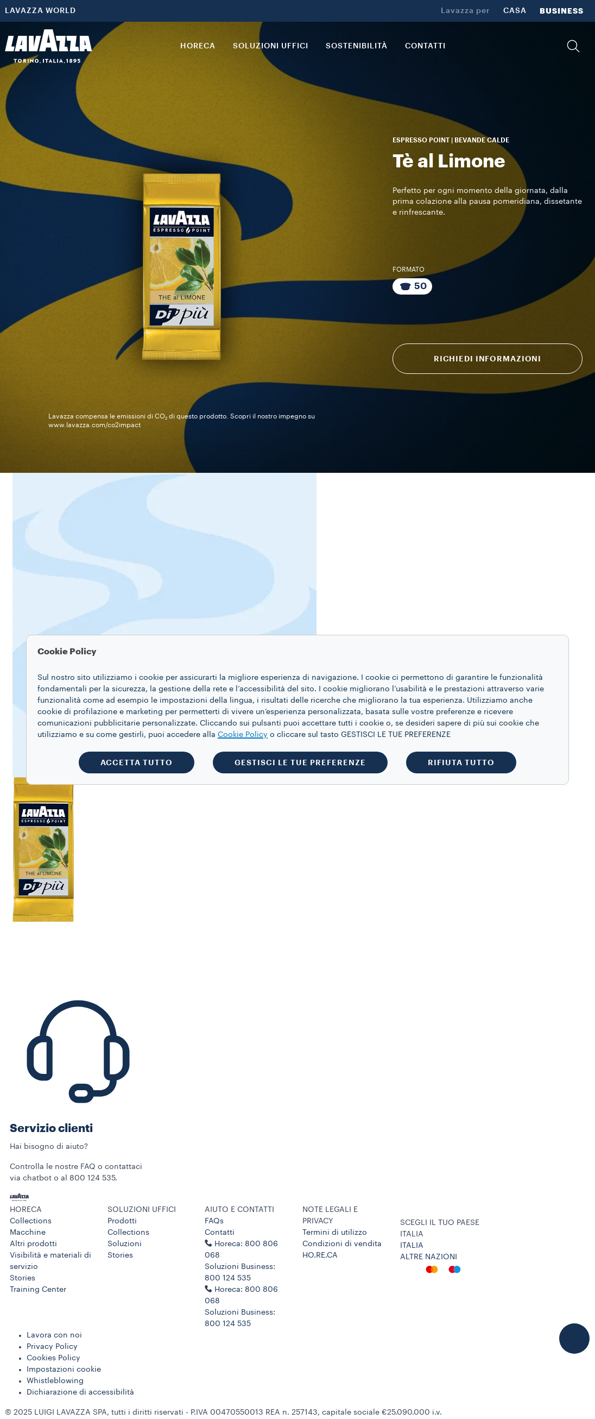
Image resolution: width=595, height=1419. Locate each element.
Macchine (28, 1232)
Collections (31, 1221)
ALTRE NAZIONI (428, 1257)
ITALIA (411, 1245)
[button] (573, 46)
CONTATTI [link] (425, 46)
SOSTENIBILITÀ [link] (357, 46)
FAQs (214, 1221)
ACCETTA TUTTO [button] (136, 762)
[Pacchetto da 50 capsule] (412, 286)
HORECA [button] (198, 46)
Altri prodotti (33, 1244)
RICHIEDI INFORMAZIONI (487, 358)
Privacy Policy (52, 1347)
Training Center (38, 1289)
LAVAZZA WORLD (40, 11)
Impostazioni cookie (64, 1369)
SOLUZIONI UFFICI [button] (270, 46)
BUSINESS (562, 11)
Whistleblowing (55, 1381)
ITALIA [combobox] (411, 1234)
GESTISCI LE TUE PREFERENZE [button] (300, 762)
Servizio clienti (51, 1128)
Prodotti (122, 1221)
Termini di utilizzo (334, 1232)
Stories (22, 1278)
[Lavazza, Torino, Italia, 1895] (48, 46)
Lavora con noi (54, 1335)
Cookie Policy (243, 735)
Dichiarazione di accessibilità (80, 1392)
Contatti (220, 1232)
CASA (515, 11)
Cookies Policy (53, 1358)
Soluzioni (124, 1244)
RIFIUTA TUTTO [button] (461, 762)
